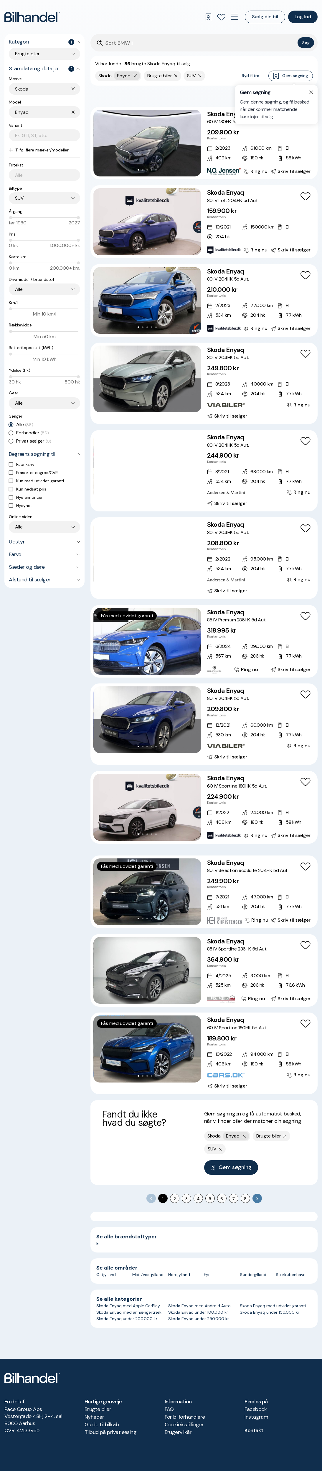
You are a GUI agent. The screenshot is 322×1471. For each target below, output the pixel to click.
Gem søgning (290, 76)
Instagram (256, 1417)
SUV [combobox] (19, 198)
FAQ (169, 1409)
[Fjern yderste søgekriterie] (135, 76)
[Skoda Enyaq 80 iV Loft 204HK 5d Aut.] (204, 221)
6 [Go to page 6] (221, 1198)
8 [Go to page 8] (245, 1198)
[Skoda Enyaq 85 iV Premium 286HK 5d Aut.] (204, 641)
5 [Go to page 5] (210, 1198)
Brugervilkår (178, 1432)
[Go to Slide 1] (138, 170)
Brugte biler (98, 1409)
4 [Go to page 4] (198, 1198)
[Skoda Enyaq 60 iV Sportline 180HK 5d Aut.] (204, 807)
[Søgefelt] (200, 43)
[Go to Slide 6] (156, 493)
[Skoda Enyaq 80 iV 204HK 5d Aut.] (204, 300)
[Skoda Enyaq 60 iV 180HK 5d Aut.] (204, 143)
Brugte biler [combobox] (27, 54)
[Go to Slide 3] (147, 170)
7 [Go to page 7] (233, 1198)
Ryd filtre (250, 75)
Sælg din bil (265, 17)
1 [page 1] (163, 1198)
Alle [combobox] (19, 289)
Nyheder (94, 1417)
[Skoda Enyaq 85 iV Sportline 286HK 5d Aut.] (204, 970)
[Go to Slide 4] (151, 170)
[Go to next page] (257, 1198)
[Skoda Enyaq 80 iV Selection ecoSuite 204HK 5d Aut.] (204, 891)
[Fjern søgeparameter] (176, 76)
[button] (147, 143)
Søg (306, 42)
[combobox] (47, 89)
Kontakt (254, 1430)
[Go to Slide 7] (160, 493)
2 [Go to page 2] (175, 1198)
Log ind (303, 17)
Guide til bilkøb (102, 1424)
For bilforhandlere (185, 1417)
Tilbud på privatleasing (111, 1432)
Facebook (256, 1409)
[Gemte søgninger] (208, 17)
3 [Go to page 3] (186, 1198)
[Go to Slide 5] (156, 170)
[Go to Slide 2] (142, 170)
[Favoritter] (221, 17)
